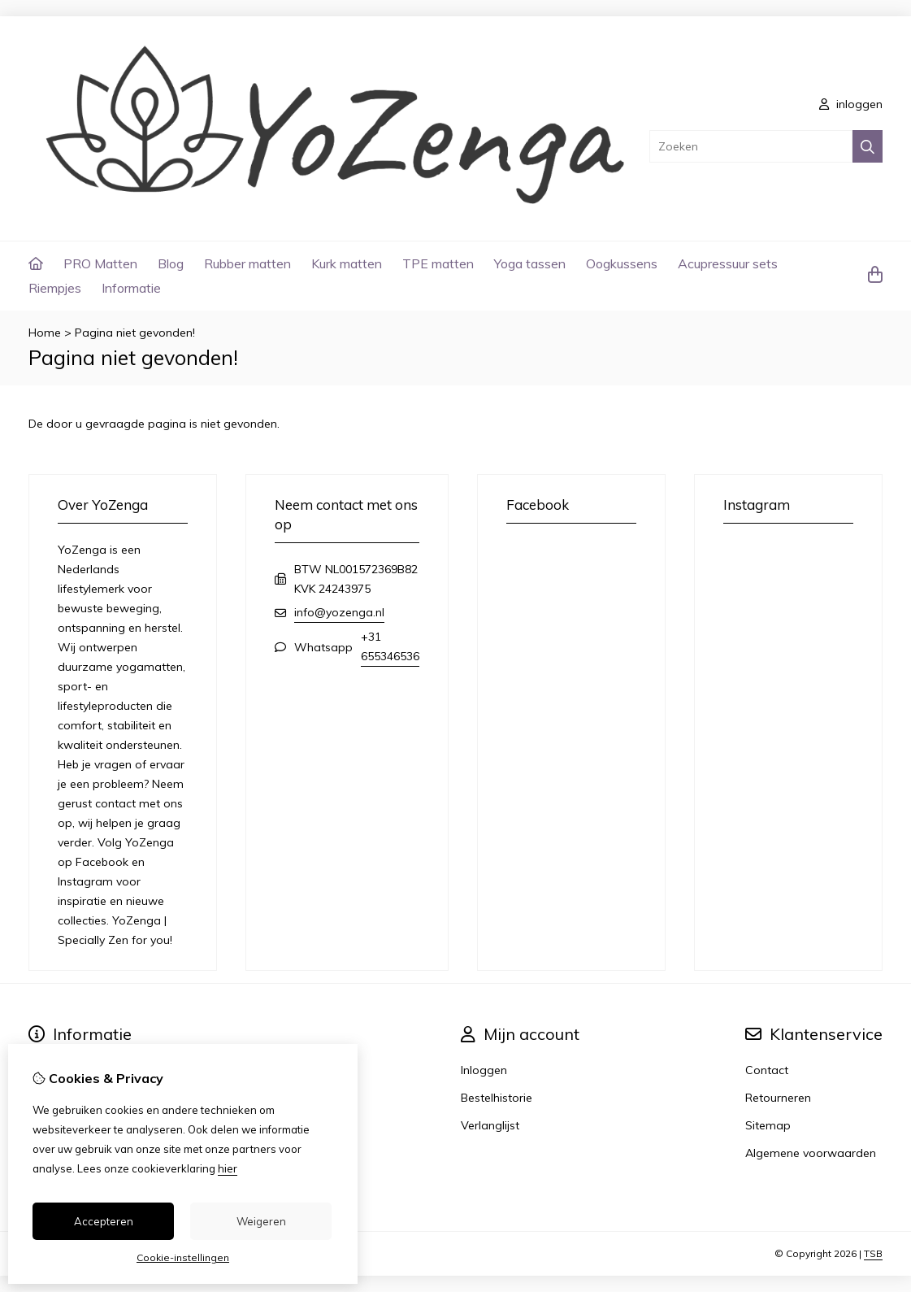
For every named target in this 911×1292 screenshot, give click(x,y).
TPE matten (438, 263)
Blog (171, 263)
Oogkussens (621, 263)
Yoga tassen (530, 263)
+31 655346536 (390, 646)
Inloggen (484, 1070)
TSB (873, 1253)
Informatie (131, 288)
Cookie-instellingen (183, 1257)
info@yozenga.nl (339, 612)
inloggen (851, 104)
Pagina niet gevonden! (135, 332)
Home (44, 332)
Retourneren (778, 1097)
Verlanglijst (490, 1125)
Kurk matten (346, 263)
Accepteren (103, 1221)
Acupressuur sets (728, 263)
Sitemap (768, 1125)
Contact (766, 1070)
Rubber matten (247, 263)
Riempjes (54, 288)
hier (227, 1168)
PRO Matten (100, 263)
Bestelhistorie (496, 1097)
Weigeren (261, 1221)
